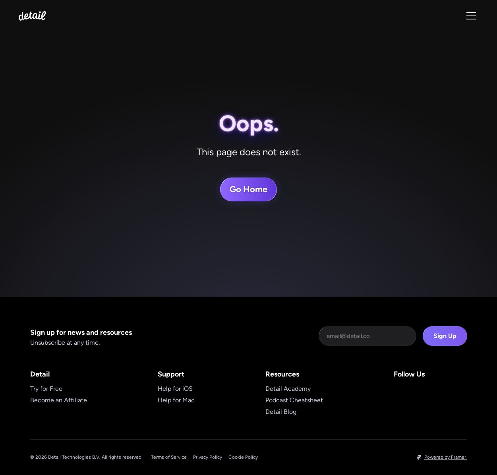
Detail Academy (288, 388)
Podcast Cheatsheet (294, 400)
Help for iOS (175, 388)
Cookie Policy (243, 457)
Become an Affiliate (58, 400)
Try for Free (46, 388)
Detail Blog (280, 411)
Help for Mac (176, 400)
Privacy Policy (207, 457)
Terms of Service (169, 457)
